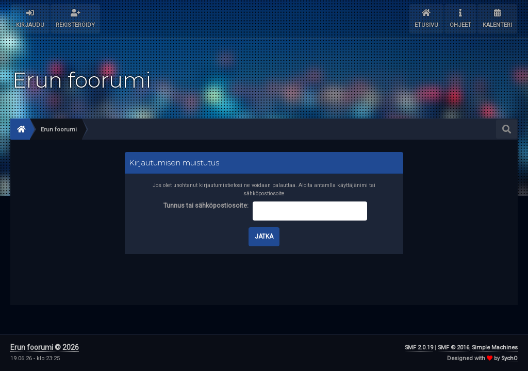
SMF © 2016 (453, 347)
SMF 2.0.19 (419, 347)
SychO (509, 358)
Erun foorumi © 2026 (44, 347)
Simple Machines (495, 347)
